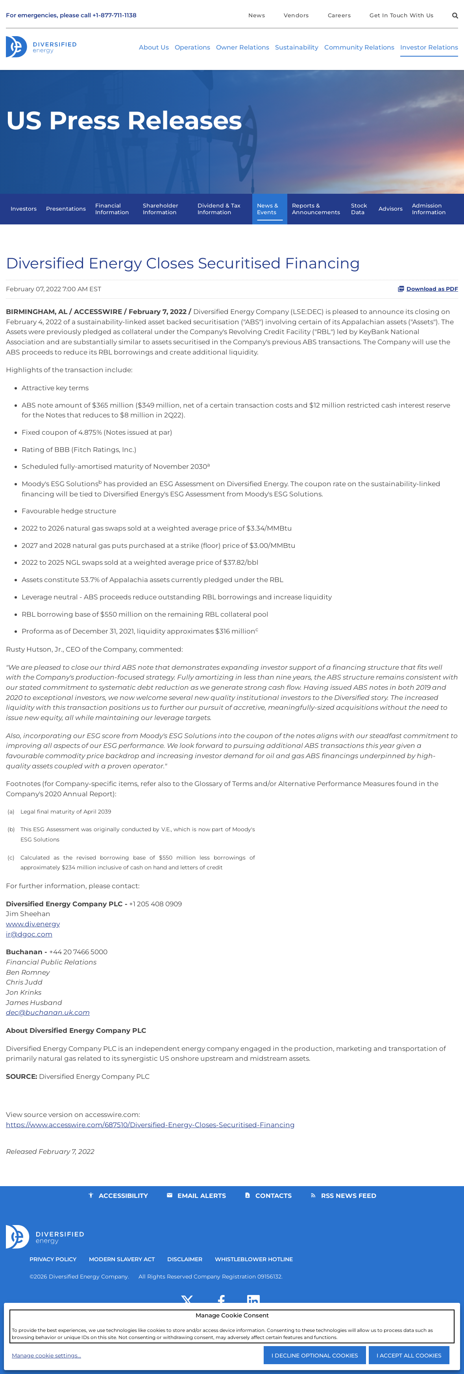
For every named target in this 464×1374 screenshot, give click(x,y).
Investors (24, 222)
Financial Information (112, 222)
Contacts (274, 1242)
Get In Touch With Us (402, 15)
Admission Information (429, 222)
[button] (454, 16)
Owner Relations (242, 47)
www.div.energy (34, 960)
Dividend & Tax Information (219, 222)
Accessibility (123, 1242)
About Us (154, 47)
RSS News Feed (349, 1242)
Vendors (295, 15)
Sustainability (296, 47)
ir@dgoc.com (29, 971)
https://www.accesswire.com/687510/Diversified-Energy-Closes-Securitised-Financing (156, 1169)
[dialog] (232, 1326)
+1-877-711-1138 (114, 15)
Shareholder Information (160, 222)
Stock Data (359, 222)
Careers (338, 15)
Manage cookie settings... (46, 1355)
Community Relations (359, 47)
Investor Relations (429, 47)
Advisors (391, 222)
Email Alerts (201, 1242)
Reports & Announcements (316, 222)
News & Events (267, 222)
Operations (192, 47)
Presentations (66, 222)
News (255, 15)
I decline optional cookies (315, 1355)
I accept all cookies (409, 1355)
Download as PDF (427, 303)
